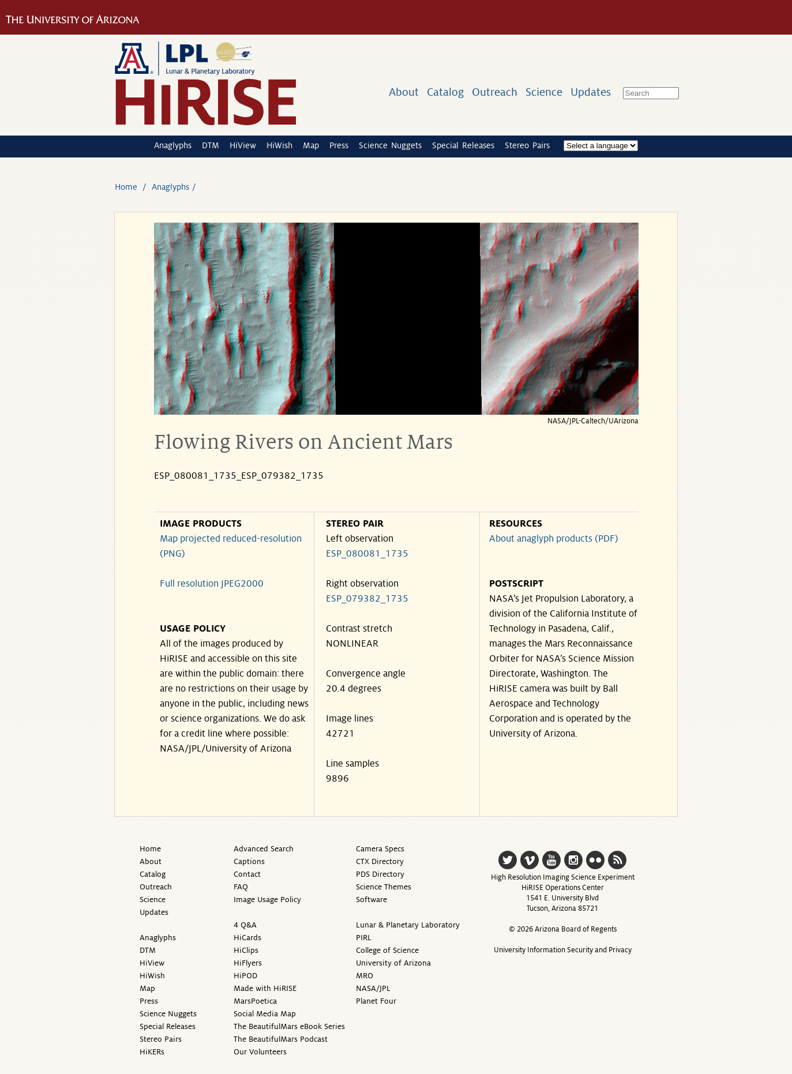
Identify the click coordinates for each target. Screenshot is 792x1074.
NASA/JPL (373, 988)
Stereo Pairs (527, 145)
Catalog (445, 92)
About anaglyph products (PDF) (553, 539)
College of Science (387, 950)
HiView (243, 145)
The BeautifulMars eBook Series (289, 1026)
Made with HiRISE (265, 988)
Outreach (494, 92)
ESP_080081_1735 (367, 554)
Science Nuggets (390, 145)
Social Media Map (265, 1013)
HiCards (247, 937)
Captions (249, 861)
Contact (247, 874)
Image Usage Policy (267, 899)
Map (311, 145)
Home (126, 186)
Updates (590, 92)
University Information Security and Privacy (563, 950)
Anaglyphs (173, 145)
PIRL (363, 937)
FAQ (241, 887)
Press (338, 145)
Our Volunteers (260, 1051)
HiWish (279, 145)
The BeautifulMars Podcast (281, 1039)
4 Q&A (245, 925)
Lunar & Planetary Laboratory (408, 925)
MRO (364, 975)
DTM (210, 145)
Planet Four (376, 1001)
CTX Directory (380, 861)
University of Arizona (393, 963)
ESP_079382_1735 (367, 599)
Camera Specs (380, 848)
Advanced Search (264, 848)
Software (371, 899)
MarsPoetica (255, 1001)
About (404, 92)
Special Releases (463, 145)
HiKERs (152, 1051)
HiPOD (245, 975)
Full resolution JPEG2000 (212, 584)
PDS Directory (380, 874)
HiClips (246, 950)
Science (544, 92)
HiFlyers (248, 963)
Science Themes (383, 887)
